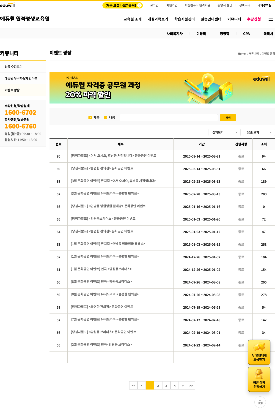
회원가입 (171, 5)
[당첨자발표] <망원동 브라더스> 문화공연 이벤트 (103, 332)
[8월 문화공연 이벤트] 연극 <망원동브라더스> (101, 281)
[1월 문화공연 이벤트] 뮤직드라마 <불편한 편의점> (105, 256)
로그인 (154, 5)
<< (133, 385)
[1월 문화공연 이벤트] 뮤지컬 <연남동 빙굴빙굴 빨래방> (108, 243)
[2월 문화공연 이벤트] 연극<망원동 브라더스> (101, 344)
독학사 (268, 33)
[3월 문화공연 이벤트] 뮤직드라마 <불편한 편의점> (105, 193)
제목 (96, 117)
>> (191, 385)
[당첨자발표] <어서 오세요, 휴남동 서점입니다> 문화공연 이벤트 (113, 155)
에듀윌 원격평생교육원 (25, 19)
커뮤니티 (254, 53)
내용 (112, 117)
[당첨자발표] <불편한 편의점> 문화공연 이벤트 (102, 168)
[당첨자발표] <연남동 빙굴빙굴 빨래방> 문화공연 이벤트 (108, 206)
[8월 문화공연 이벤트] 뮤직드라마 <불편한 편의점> (105, 294)
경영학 (224, 33)
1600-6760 (20, 126)
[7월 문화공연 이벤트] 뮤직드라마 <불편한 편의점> (105, 319)
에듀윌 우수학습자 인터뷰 (21, 78)
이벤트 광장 (12, 90)
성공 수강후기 (13, 66)
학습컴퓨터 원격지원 (197, 5)
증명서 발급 (224, 5)
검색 (228, 118)
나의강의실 (264, 5)
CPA (246, 33)
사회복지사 (175, 33)
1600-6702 (20, 112)
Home (242, 53)
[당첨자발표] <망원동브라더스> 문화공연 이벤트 (103, 218)
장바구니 (244, 5)
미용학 (201, 33)
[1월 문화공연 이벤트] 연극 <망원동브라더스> (101, 269)
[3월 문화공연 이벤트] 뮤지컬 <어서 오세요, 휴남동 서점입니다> (113, 180)
